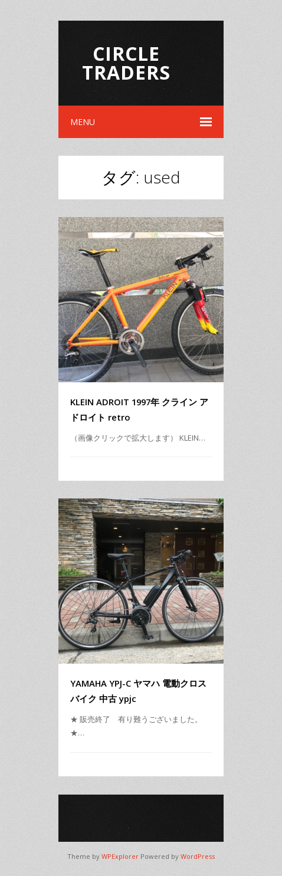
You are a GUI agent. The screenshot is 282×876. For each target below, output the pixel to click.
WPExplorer (120, 856)
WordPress (198, 856)
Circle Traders (126, 63)
